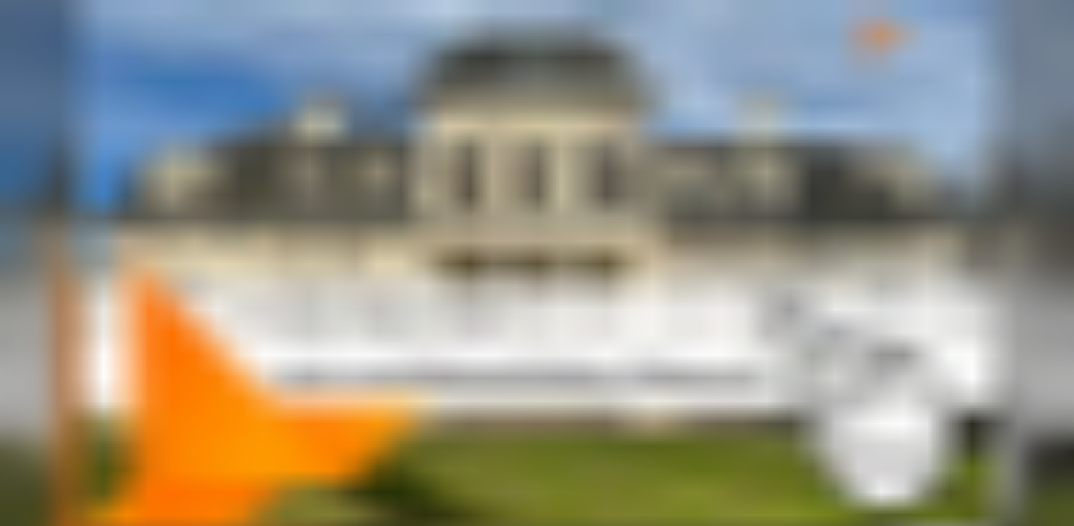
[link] (537, 263)
